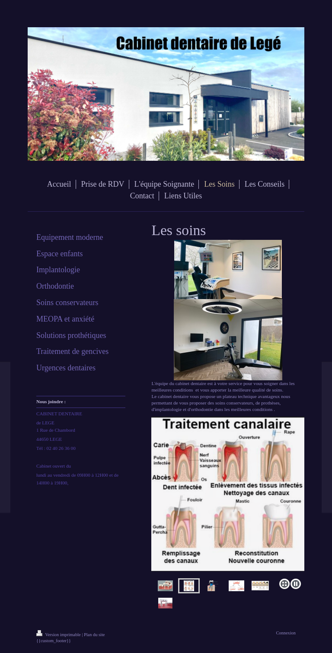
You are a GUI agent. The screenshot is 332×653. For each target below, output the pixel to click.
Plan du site (94, 634)
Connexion (286, 633)
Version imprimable (59, 634)
